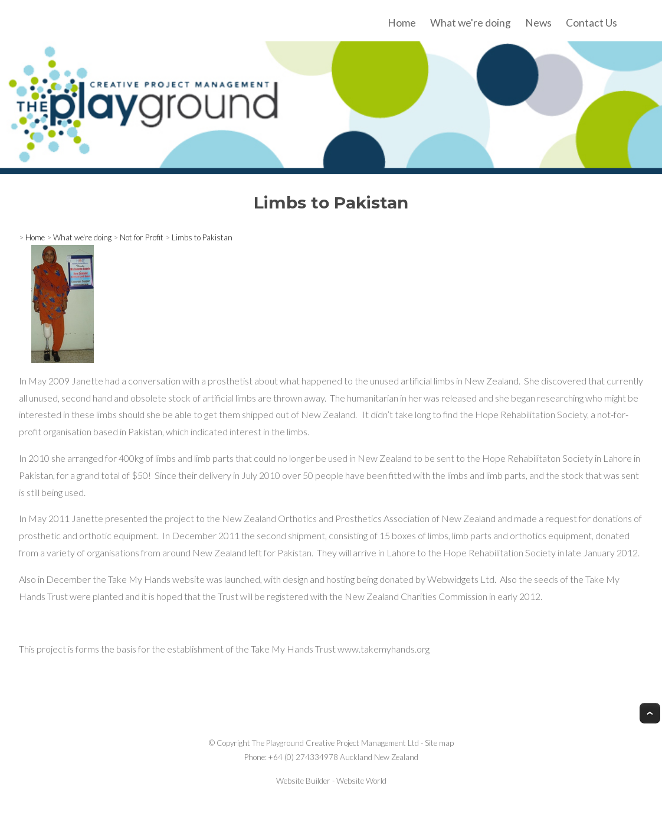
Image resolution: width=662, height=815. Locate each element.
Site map (439, 743)
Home (402, 23)
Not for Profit (141, 237)
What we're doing (470, 23)
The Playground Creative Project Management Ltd (335, 743)
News (538, 23)
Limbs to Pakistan (202, 237)
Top (650, 713)
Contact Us (591, 23)
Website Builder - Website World (331, 780)
